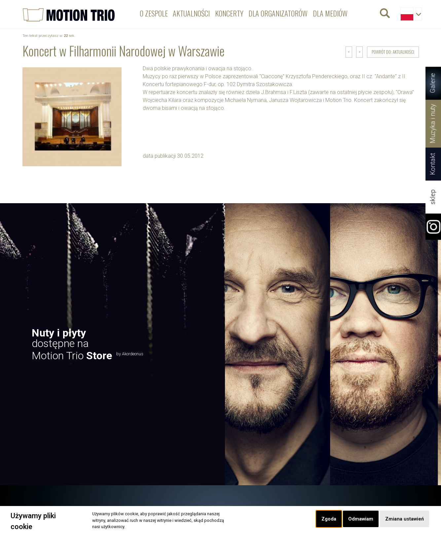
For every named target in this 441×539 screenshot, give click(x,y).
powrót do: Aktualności (393, 52)
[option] (220, 344)
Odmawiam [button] (360, 519)
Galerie (433, 83)
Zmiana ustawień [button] (404, 519)
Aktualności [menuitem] (191, 13)
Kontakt (433, 164)
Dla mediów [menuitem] (330, 13)
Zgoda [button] (328, 519)
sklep (433, 197)
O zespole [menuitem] (154, 13)
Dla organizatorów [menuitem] (278, 13)
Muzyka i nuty (433, 123)
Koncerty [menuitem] (229, 13)
